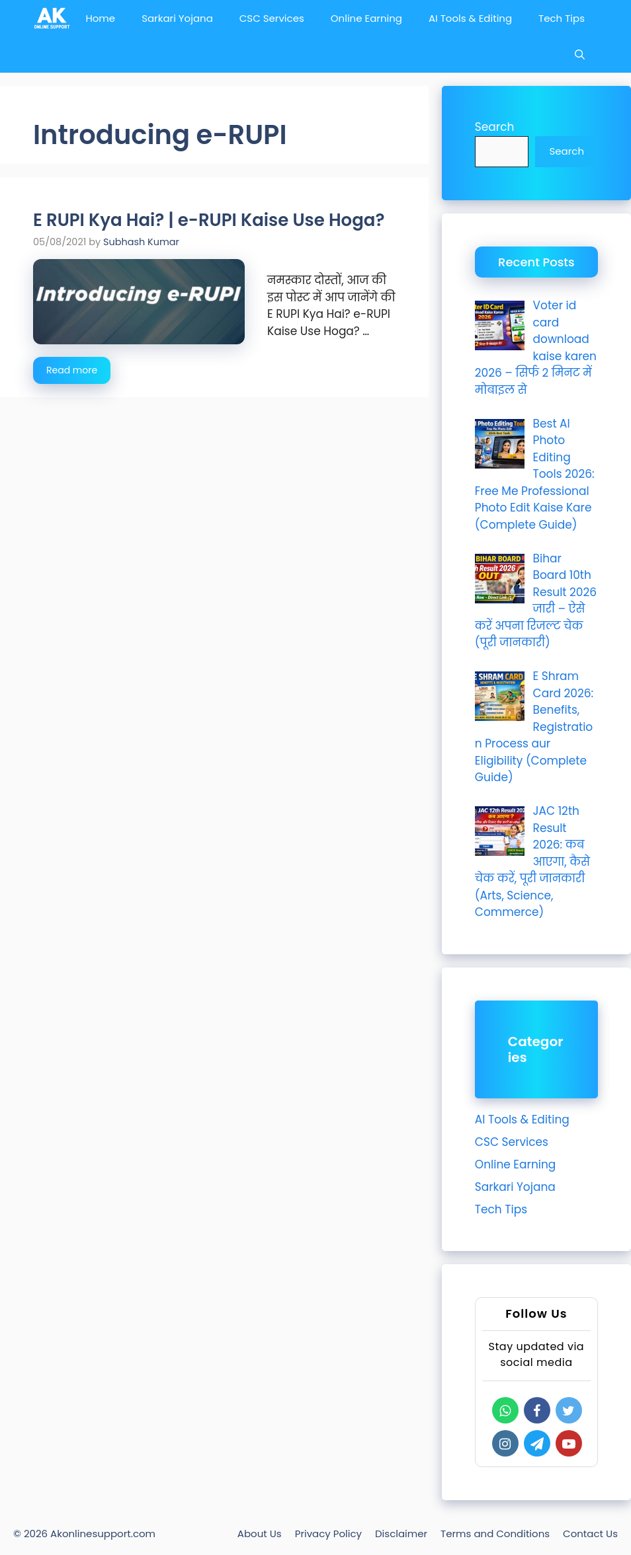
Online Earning (366, 18)
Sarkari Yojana (177, 18)
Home (100, 18)
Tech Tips (561, 18)
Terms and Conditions (495, 1533)
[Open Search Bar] (580, 54)
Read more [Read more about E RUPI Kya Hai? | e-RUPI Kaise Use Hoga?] (71, 370)
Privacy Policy (328, 1533)
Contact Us (590, 1533)
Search (495, 127)
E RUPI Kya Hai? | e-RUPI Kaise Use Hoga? (208, 220)
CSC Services (271, 18)
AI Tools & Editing (470, 18)
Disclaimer (401, 1533)
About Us (259, 1533)
